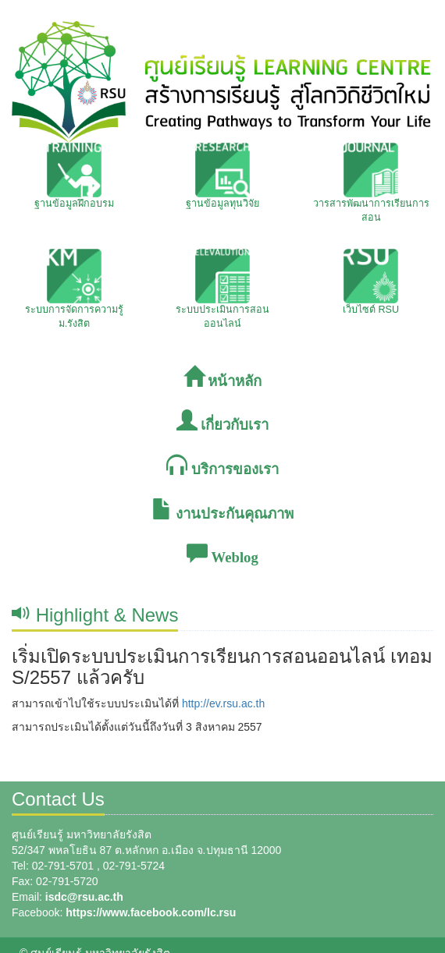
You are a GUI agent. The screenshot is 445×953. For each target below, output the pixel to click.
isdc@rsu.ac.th (84, 897)
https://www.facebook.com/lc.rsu (151, 912)
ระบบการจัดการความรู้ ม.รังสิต (74, 289)
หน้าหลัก (222, 378)
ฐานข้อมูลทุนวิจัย (222, 176)
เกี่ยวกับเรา (222, 421)
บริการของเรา (222, 466)
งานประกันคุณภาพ (222, 510)
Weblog (222, 554)
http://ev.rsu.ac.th (223, 703)
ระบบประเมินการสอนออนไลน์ (222, 289)
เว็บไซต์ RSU (371, 282)
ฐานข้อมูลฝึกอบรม (74, 176)
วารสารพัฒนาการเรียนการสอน (371, 183)
